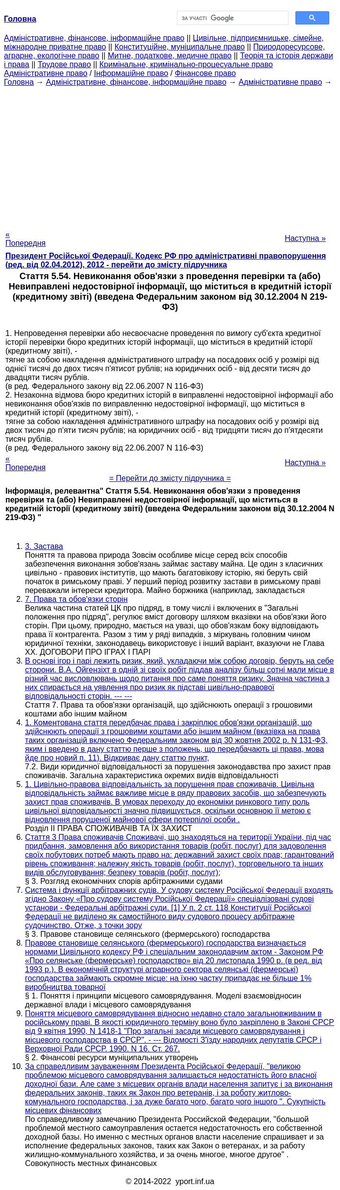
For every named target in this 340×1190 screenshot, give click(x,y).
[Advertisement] (170, 155)
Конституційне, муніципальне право (180, 47)
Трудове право (64, 64)
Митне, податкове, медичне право (170, 55)
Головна (19, 82)
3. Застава (44, 546)
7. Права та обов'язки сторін (76, 599)
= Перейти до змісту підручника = (170, 478)
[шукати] (232, 18)
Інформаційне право (131, 73)
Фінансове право (205, 73)
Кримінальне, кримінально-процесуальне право (186, 64)
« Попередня (25, 238)
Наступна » (305, 238)
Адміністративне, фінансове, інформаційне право (94, 38)
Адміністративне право (45, 73)
